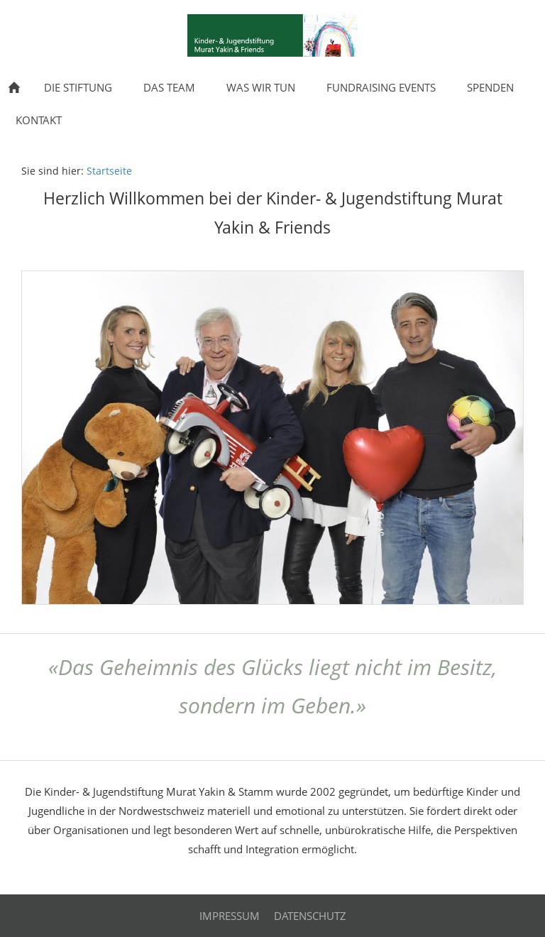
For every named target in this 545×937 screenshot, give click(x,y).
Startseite (109, 171)
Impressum (229, 916)
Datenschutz (310, 916)
